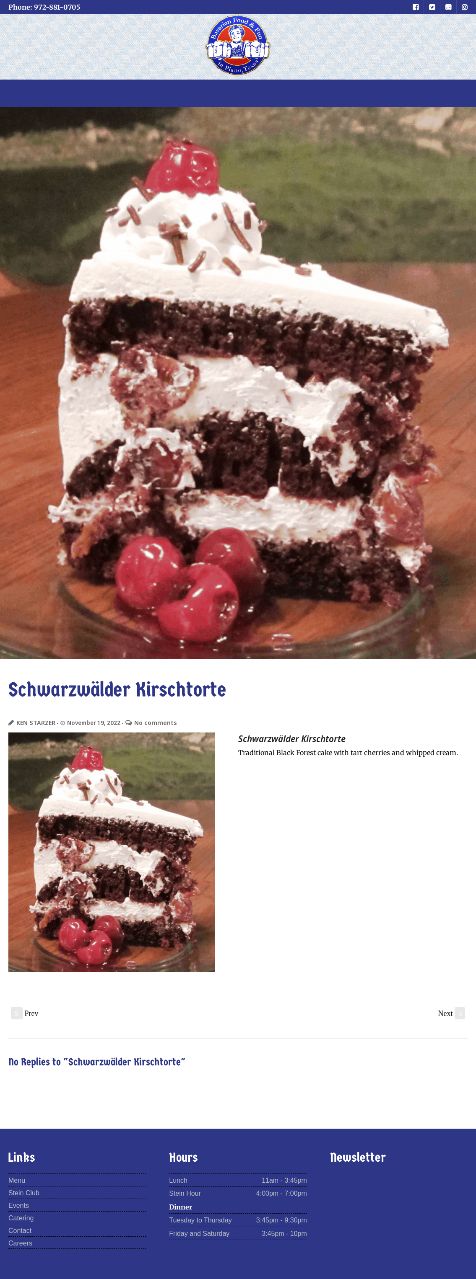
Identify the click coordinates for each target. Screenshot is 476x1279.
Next (452, 1013)
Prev (25, 1013)
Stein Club (23, 1192)
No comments (149, 723)
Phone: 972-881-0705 (44, 7)
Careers (20, 1242)
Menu (16, 1180)
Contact (19, 1230)
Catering (21, 1217)
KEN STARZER (34, 723)
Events (18, 1205)
